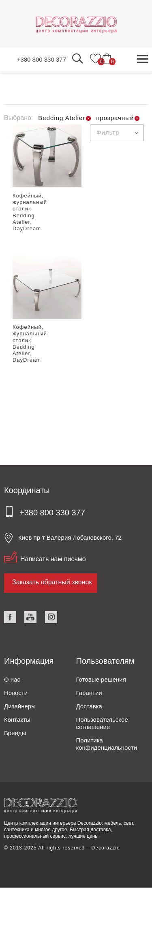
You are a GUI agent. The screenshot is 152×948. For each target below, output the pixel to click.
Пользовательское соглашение (102, 723)
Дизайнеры (20, 706)
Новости (16, 692)
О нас (12, 679)
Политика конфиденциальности (106, 744)
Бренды (15, 732)
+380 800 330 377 (41, 59)
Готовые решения (101, 679)
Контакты (17, 719)
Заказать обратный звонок (52, 582)
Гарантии (89, 692)
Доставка (89, 706)
